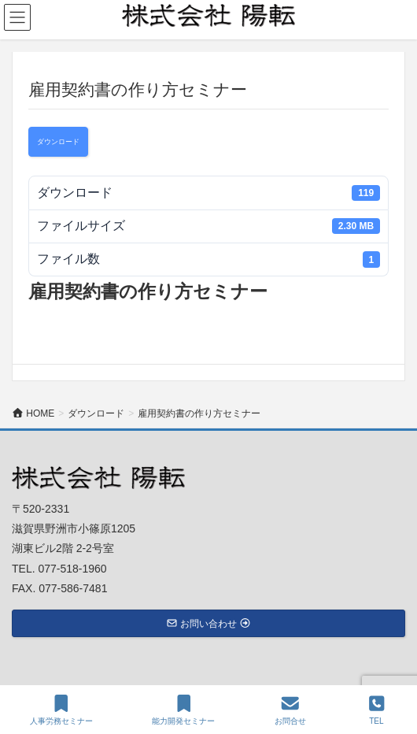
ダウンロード (58, 142)
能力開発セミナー (183, 710)
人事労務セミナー (61, 710)
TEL (377, 710)
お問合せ (290, 710)
